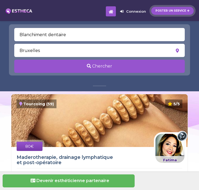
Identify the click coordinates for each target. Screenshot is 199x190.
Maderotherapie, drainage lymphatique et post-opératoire (65, 159)
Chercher (99, 66)
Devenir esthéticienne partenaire (68, 180)
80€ (29, 146)
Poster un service (172, 10)
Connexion (133, 11)
